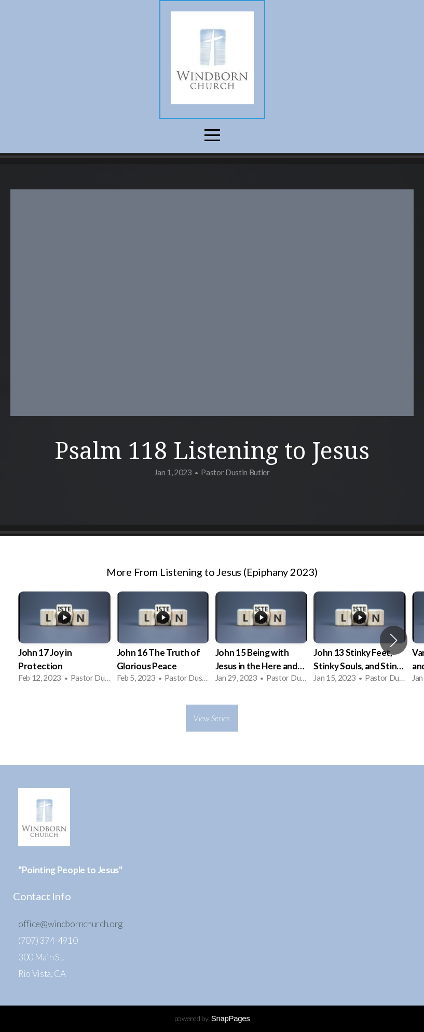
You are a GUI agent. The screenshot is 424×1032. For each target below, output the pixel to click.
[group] (64, 640)
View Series (212, 718)
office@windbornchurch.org (70, 923)
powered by (212, 1018)
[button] (394, 640)
